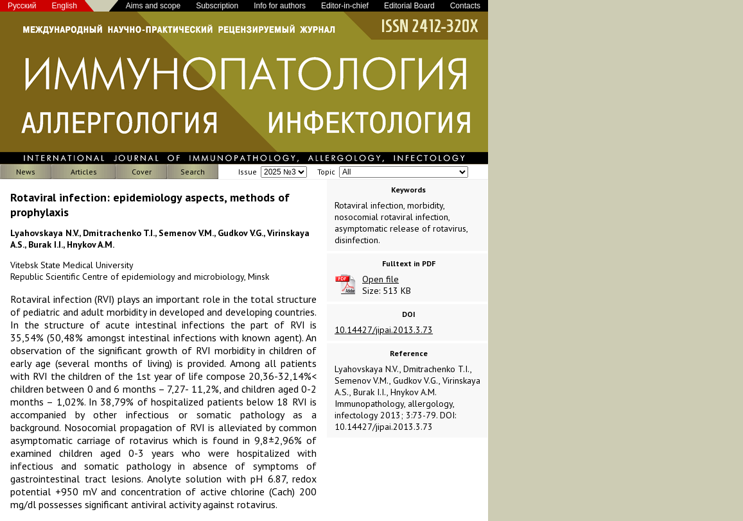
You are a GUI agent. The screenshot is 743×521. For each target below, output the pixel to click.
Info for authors (280, 5)
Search (192, 171)
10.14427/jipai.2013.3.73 (384, 330)
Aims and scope (153, 5)
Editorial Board (409, 5)
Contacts (465, 5)
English (64, 5)
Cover (142, 171)
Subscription (217, 5)
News (25, 171)
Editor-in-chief (345, 5)
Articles (84, 171)
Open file (380, 279)
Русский (22, 5)
